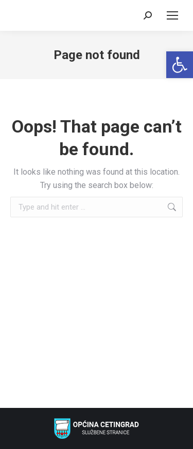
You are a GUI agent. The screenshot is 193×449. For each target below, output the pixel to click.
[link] (179, 64)
